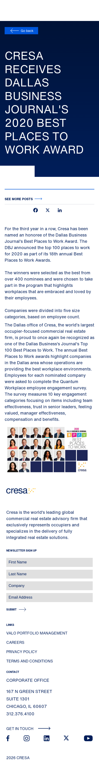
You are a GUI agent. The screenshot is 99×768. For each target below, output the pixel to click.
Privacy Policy (21, 652)
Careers (15, 642)
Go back (27, 30)
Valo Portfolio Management (36, 633)
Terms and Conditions (29, 661)
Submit (11, 609)
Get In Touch (28, 728)
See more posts (19, 198)
